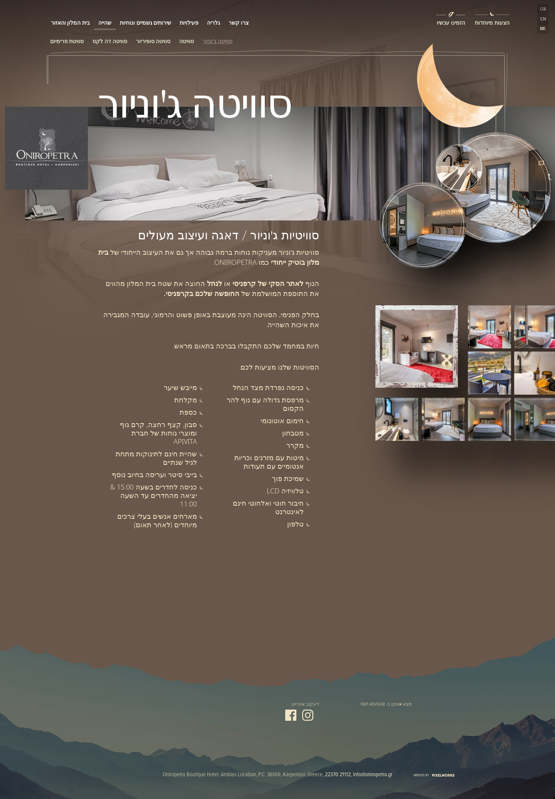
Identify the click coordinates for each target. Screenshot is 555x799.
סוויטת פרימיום (67, 41)
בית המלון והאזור (70, 19)
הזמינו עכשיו (450, 22)
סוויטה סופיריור (153, 41)
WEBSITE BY (434, 775)
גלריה (213, 19)
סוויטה (186, 41)
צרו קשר (239, 19)
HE (543, 28)
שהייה (104, 19)
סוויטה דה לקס (109, 41)
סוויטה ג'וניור (217, 41)
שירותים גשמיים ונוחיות (145, 19)
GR (543, 9)
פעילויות (189, 19)
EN (543, 19)
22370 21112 (338, 775)
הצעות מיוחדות (491, 22)
